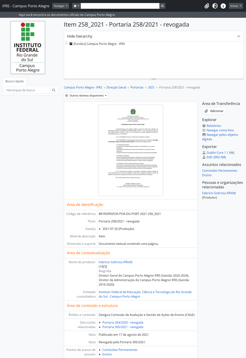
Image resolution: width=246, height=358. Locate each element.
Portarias (137, 87)
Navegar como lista (218, 130)
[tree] (154, 60)
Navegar (59, 6)
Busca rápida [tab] (14, 81)
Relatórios (211, 126)
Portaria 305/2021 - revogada (122, 327)
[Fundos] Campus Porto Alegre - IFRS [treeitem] (97, 44)
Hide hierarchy (79, 36)
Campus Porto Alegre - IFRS (83, 87)
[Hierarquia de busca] (27, 90)
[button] (207, 6)
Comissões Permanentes (120, 350)
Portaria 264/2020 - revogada (122, 322)
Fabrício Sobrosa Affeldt (116, 262)
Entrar (235, 6)
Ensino (107, 354)
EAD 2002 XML (214, 157)
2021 (151, 87)
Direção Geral (116, 87)
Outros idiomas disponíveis (85, 95)
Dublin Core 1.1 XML (218, 153)
